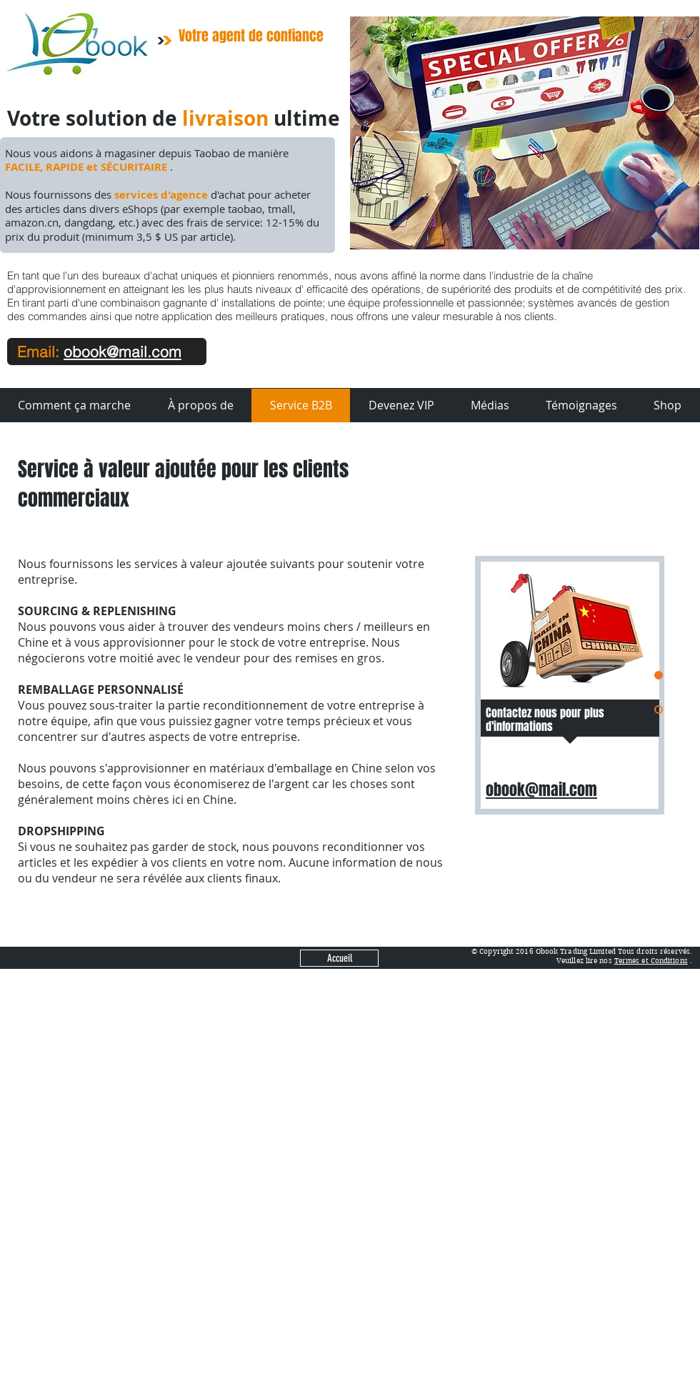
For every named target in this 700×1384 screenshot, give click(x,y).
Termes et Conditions (651, 960)
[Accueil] (339, 958)
